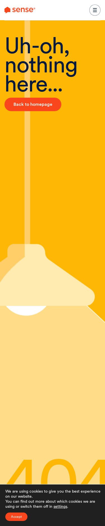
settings (60, 506)
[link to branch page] (19, 10)
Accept (16, 517)
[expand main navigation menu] (95, 10)
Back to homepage (32, 104)
